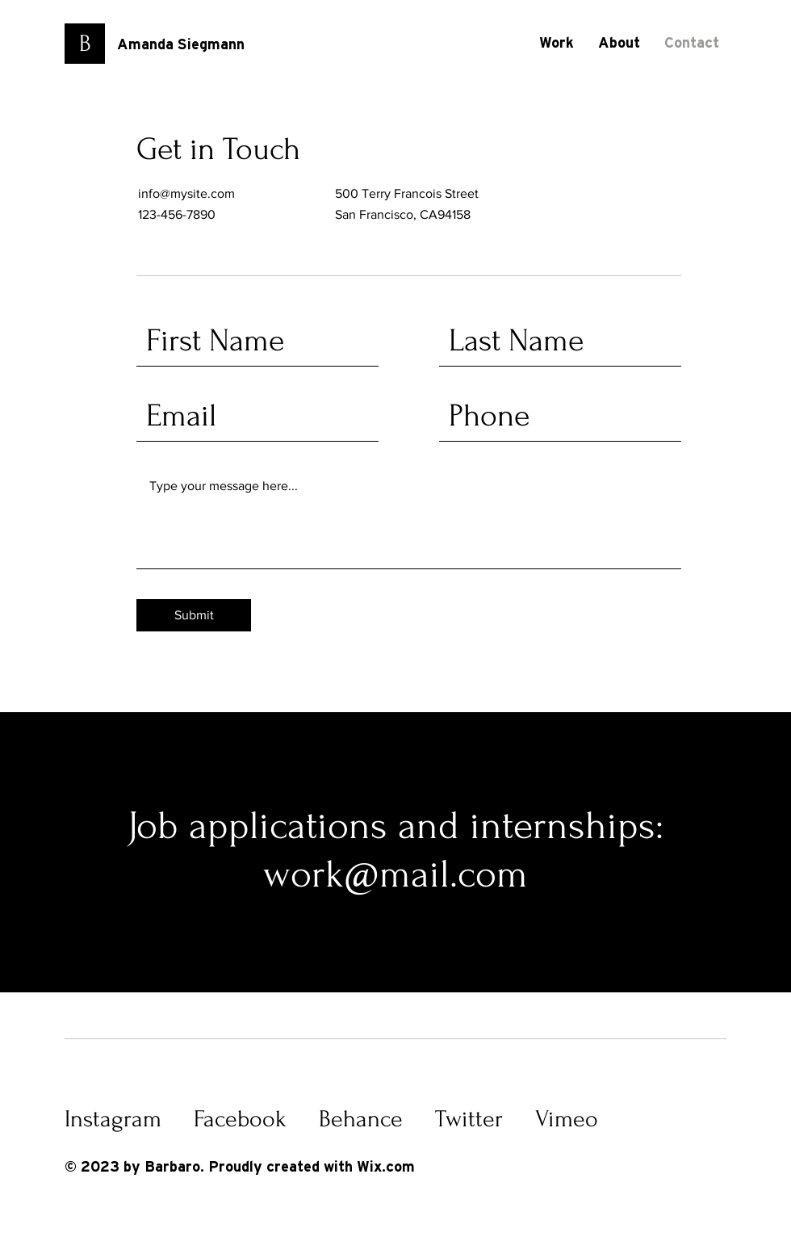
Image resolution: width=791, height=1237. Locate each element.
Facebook (240, 1118)
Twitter (469, 1118)
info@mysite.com (186, 193)
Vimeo (566, 1118)
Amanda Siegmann (181, 45)
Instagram (113, 1118)
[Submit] (193, 615)
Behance (361, 1118)
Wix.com (386, 1167)
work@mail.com (395, 874)
